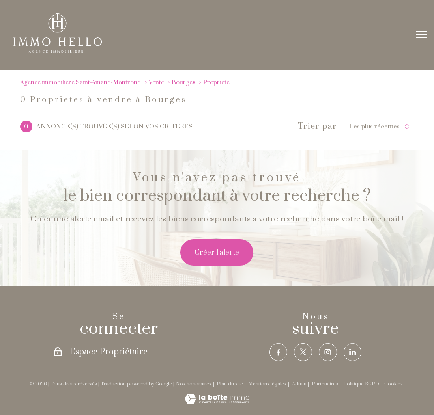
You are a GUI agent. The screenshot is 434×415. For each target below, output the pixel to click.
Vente (156, 82)
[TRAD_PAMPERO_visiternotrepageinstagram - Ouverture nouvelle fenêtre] (328, 352)
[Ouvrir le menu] (421, 35)
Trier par (317, 126)
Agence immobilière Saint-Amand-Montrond (80, 82)
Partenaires (325, 385)
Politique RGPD (361, 385)
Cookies (393, 384)
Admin (299, 385)
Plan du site (230, 385)
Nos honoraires (193, 385)
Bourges (183, 82)
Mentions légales (267, 385)
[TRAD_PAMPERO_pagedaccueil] (57, 50)
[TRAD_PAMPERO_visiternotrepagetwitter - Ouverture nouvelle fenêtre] (303, 352)
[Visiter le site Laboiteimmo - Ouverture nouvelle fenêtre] (217, 402)
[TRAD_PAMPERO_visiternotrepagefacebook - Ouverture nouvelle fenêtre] (277, 352)
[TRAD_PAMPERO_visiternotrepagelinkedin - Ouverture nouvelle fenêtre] (353, 352)
